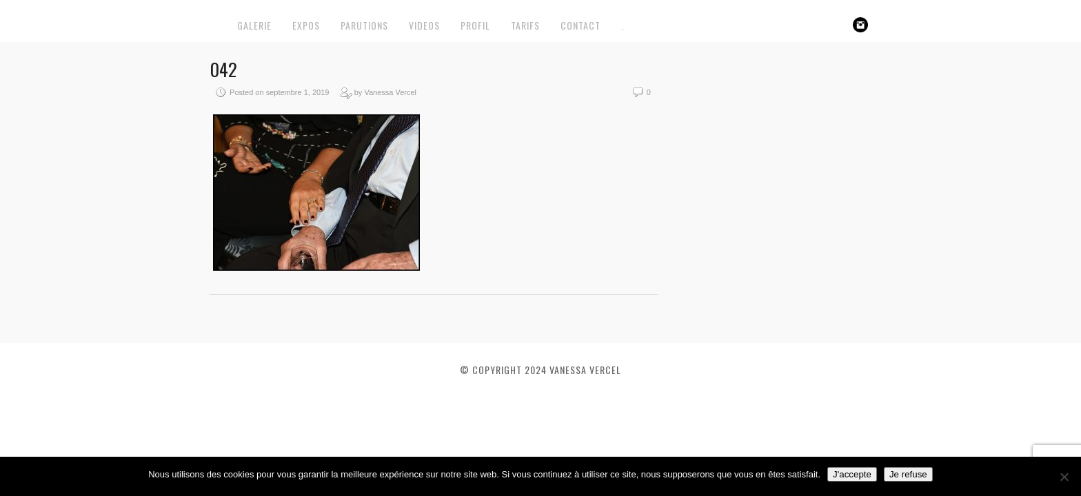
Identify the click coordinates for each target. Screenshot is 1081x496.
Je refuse (908, 474)
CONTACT (580, 25)
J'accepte (852, 474)
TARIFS (525, 25)
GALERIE (254, 25)
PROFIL (475, 25)
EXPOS (306, 25)
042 (223, 69)
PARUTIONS (364, 25)
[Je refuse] (1064, 477)
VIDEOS (424, 25)
